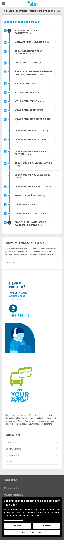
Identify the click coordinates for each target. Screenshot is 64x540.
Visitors (9, 461)
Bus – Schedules (36, 415)
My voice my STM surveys (15, 488)
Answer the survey (14, 262)
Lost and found (12, 455)
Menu (3, 3)
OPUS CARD (11, 443)
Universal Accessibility (13, 495)
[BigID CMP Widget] (32, 518)
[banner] (32, 3)
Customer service (13, 449)
